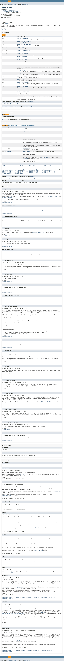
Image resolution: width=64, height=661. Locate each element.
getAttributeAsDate (6, 166)
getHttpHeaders (26, 140)
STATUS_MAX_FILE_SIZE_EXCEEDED (24, 62)
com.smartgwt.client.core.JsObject (9, 10)
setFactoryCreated (18, 173)
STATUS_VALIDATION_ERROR (22, 97)
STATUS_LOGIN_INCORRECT (22, 53)
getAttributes (39, 169)
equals (3, 178)
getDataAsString (27, 137)
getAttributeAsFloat (39, 166)
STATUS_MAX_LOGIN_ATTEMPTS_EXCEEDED (25, 65)
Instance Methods (21, 125)
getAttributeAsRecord (7, 169)
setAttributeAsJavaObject (8, 173)
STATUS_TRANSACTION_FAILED (23, 82)
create (24, 128)
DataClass (7, 23)
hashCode (12, 178)
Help (22, 1)
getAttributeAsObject (52, 168)
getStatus (25, 152)
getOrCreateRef (26, 151)
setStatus (25, 160)
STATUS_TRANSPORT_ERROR (22, 86)
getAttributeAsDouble (16, 166)
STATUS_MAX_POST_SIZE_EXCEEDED (24, 70)
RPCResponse (4, 117)
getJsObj (8, 178)
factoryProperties (14, 103)
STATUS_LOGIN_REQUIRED (22, 56)
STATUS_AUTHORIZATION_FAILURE (24, 41)
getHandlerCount (47, 169)
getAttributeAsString (17, 169)
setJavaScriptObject (25, 178)
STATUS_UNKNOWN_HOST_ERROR (23, 91)
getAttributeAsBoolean (37, 165)
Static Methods (12, 125)
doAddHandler (16, 165)
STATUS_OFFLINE (20, 73)
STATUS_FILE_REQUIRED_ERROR (23, 50)
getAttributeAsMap (43, 168)
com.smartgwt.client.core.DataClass (11, 11)
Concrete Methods (30, 125)
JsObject (31, 106)
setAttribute (5, 170)
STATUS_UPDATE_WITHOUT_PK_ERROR (24, 94)
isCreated (17, 178)
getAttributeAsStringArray (29, 169)
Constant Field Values (7, 202)
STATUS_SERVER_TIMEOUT (22, 76)
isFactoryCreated (55, 169)
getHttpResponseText (27, 148)
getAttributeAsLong (33, 168)
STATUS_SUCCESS (20, 79)
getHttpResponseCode (27, 144)
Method (15, 4)
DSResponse (3, 18)
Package (5, 1)
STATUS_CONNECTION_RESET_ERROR (24, 44)
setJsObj (33, 178)
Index (19, 1)
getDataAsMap (26, 131)
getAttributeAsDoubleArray (28, 166)
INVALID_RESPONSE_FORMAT (22, 38)
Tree (12, 1)
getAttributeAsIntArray (7, 168)
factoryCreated (5, 103)
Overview (2, 1)
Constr (11, 4)
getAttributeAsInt (49, 166)
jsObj (3, 108)
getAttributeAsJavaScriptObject (21, 168)
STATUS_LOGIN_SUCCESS (22, 59)
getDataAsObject (27, 134)
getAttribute (28, 165)
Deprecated (15, 1)
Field (9, 4)
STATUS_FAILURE (20, 47)
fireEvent (22, 165)
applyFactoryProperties (7, 165)
